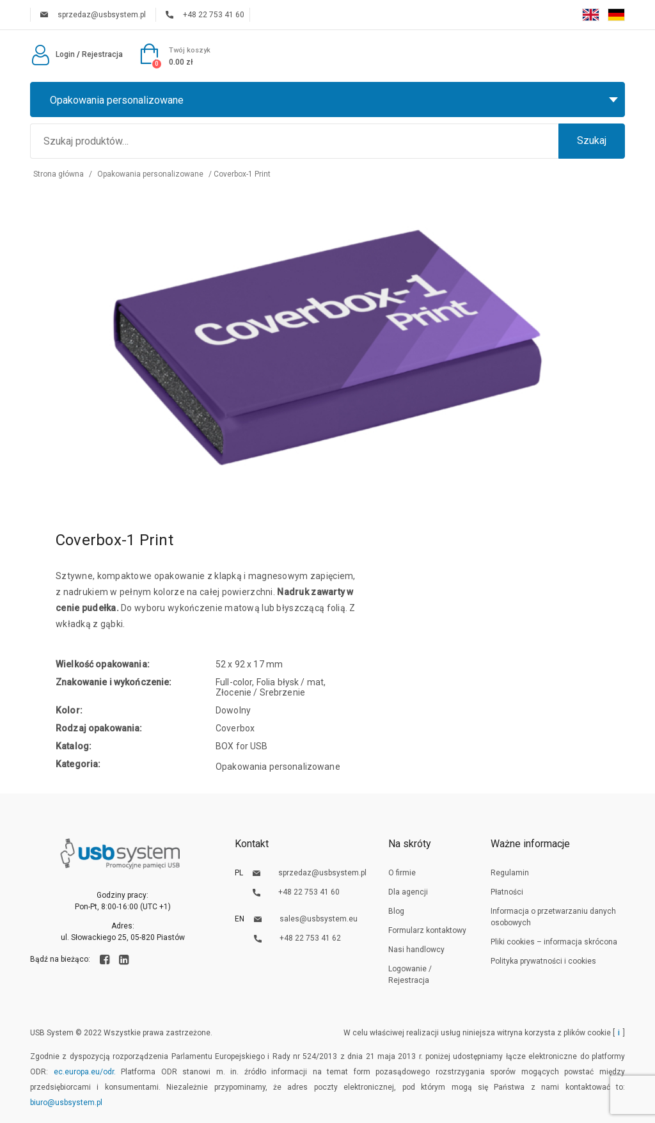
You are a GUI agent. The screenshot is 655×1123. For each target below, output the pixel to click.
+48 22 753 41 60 (205, 14)
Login (52, 54)
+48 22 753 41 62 (297, 938)
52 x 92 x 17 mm (249, 664)
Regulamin (510, 872)
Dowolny (233, 710)
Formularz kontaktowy (427, 930)
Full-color (234, 682)
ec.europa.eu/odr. (85, 1071)
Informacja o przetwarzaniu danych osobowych (553, 917)
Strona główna (58, 174)
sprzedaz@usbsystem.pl (93, 14)
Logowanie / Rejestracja (410, 974)
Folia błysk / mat (290, 682)
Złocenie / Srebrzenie (260, 692)
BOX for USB (242, 746)
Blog (396, 911)
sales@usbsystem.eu (306, 918)
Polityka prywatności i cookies (543, 961)
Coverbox (235, 728)
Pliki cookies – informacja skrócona (554, 941)
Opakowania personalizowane (150, 174)
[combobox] (327, 99)
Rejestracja (102, 54)
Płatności (507, 892)
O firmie (402, 872)
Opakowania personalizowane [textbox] (117, 100)
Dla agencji (408, 892)
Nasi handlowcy (416, 949)
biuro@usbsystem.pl (66, 1102)
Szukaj (591, 140)
